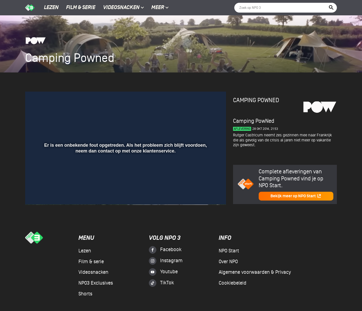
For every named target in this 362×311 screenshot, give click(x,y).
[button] (35, 194)
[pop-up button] (206, 194)
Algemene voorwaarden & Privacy (255, 272)
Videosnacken (121, 8)
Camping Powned (256, 100)
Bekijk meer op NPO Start (295, 196)
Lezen (51, 8)
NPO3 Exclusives (95, 283)
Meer (160, 8)
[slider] (125, 183)
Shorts (85, 294)
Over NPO (228, 261)
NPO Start (229, 251)
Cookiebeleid (232, 283)
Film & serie (80, 8)
